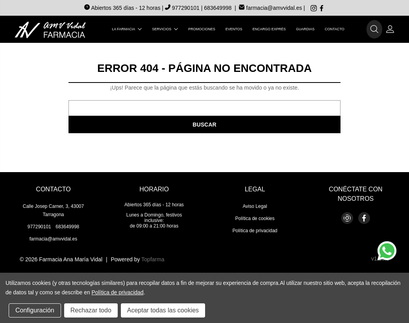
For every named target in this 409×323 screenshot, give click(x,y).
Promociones (201, 29)
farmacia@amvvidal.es (270, 8)
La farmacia (127, 29)
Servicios (165, 29)
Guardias (305, 29)
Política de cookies (254, 218)
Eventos (234, 29)
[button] (374, 29)
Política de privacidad (254, 230)
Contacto (334, 29)
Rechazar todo (90, 310)
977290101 (183, 8)
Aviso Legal (255, 206)
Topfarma (152, 259)
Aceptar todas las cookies (163, 310)
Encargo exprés (269, 29)
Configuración (34, 310)
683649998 (217, 8)
